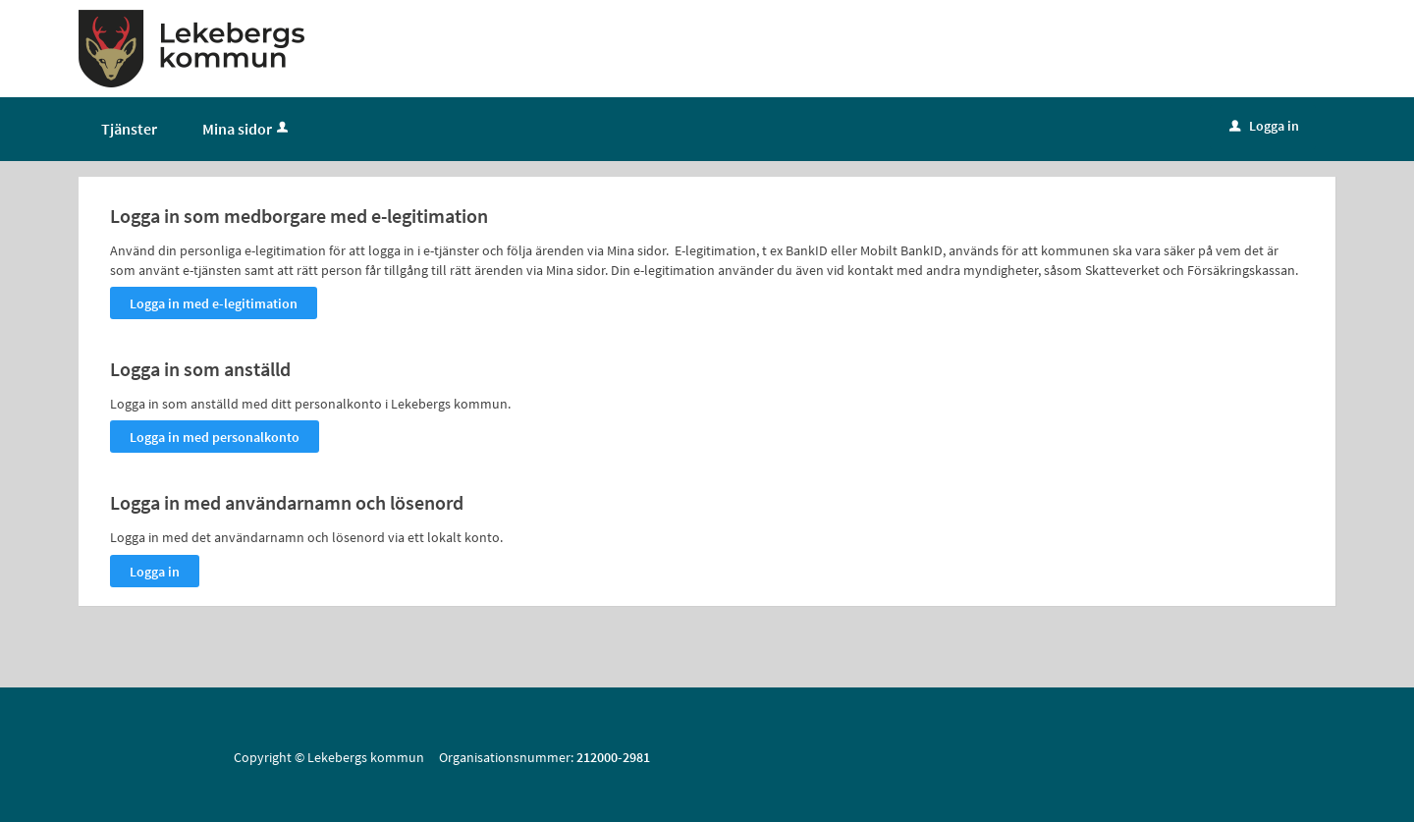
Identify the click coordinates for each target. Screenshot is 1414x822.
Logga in (1264, 126)
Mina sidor (247, 128)
